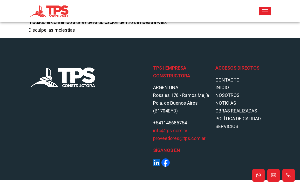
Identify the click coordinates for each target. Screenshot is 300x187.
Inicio (222, 87)
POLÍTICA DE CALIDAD (238, 118)
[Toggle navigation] (264, 11)
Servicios (226, 126)
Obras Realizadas (236, 110)
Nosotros (227, 95)
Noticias (225, 103)
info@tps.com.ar (170, 130)
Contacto (227, 80)
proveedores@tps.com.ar (179, 138)
